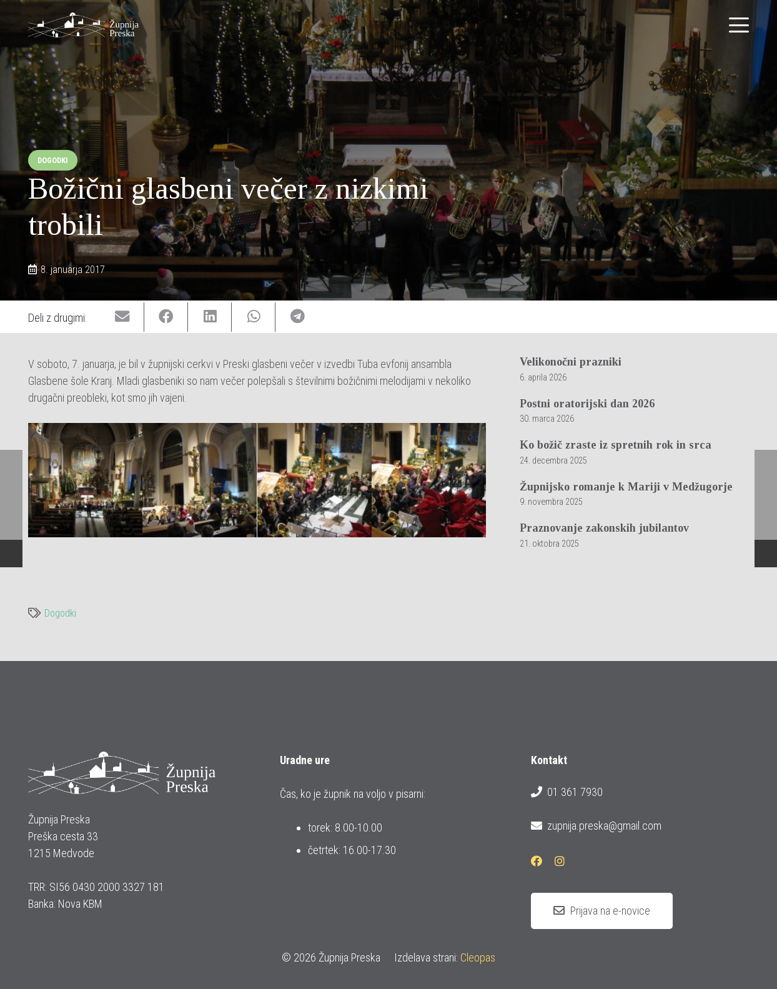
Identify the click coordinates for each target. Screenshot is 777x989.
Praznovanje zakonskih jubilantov (604, 528)
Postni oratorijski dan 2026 (587, 403)
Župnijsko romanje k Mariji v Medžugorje (626, 486)
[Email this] (122, 317)
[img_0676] (199, 480)
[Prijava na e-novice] (602, 911)
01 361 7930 (566, 792)
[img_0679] (314, 480)
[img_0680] (429, 480)
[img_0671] (85, 480)
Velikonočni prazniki (570, 361)
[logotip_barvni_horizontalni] (83, 24)
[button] (739, 25)
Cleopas (477, 957)
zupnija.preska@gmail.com (596, 826)
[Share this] (166, 317)
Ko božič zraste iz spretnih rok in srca (615, 445)
